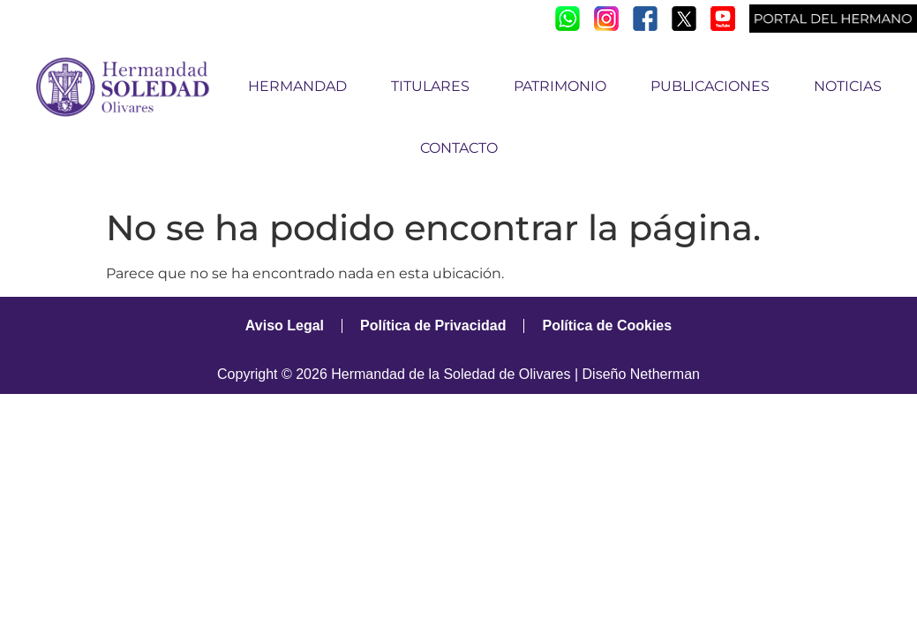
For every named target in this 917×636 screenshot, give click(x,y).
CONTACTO (459, 148)
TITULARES (434, 86)
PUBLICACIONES (714, 86)
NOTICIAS (848, 86)
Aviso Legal (284, 325)
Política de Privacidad (433, 325)
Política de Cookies (607, 325)
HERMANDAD (302, 86)
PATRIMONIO (564, 86)
